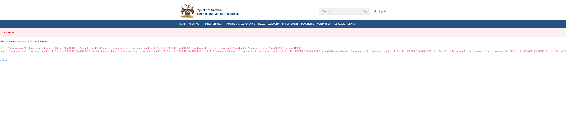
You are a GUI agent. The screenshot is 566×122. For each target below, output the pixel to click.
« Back (3, 60)
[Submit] (365, 11)
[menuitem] (184, 22)
